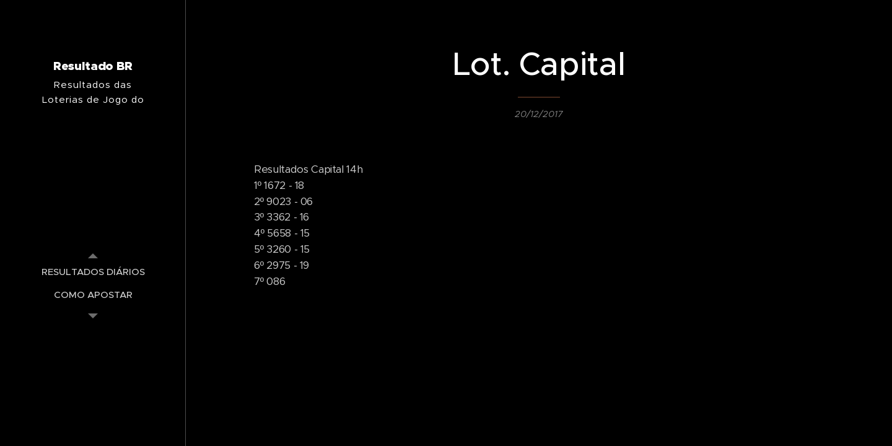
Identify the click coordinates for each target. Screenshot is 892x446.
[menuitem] (93, 272)
